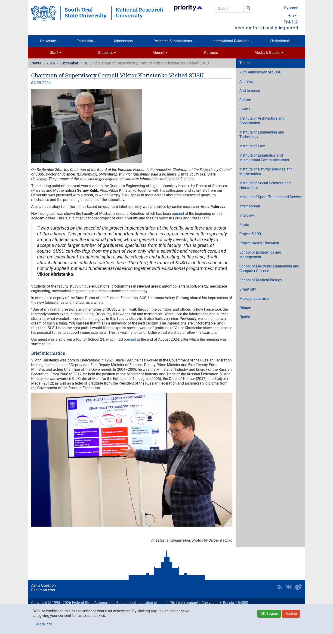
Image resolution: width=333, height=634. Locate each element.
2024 (50, 63)
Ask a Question (43, 585)
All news (246, 81)
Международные (253, 298)
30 (86, 63)
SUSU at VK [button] (289, 587)
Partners (211, 52)
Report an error (43, 590)
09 (33, 83)
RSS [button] (279, 587)
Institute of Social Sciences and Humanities (265, 185)
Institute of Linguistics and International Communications (264, 157)
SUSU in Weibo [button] (298, 587)
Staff (55, 52)
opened (178, 213)
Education (86, 41)
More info (44, 624)
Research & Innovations (174, 41)
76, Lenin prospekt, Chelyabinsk (195, 603)
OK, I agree (269, 613)
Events (244, 109)
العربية (293, 15)
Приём (245, 317)
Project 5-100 (250, 234)
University (49, 41)
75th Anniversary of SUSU (260, 72)
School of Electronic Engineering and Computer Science (269, 268)
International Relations (233, 41)
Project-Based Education (259, 243)
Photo (244, 224)
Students (107, 52)
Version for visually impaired (266, 27)
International (249, 206)
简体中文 (291, 22)
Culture (245, 100)
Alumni (160, 52)
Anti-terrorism (250, 90)
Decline (291, 613)
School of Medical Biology (260, 280)
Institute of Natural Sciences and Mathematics (266, 171)
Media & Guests (269, 52)
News (36, 63)
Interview (246, 215)
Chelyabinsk (281, 41)
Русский (291, 8)
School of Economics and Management (260, 254)
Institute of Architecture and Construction (261, 120)
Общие (245, 308)
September (69, 63)
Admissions (125, 41)
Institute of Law (252, 146)
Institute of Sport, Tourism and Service (270, 197)
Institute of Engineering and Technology (261, 134)
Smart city (247, 289)
